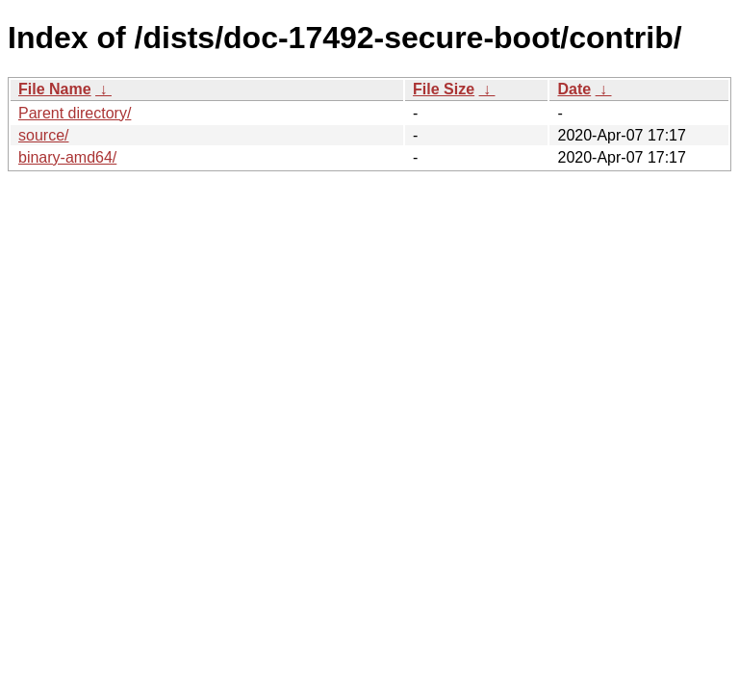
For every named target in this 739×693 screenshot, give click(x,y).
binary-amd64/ (67, 157)
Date (574, 89)
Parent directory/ (74, 113)
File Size (443, 89)
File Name (54, 89)
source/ (43, 135)
